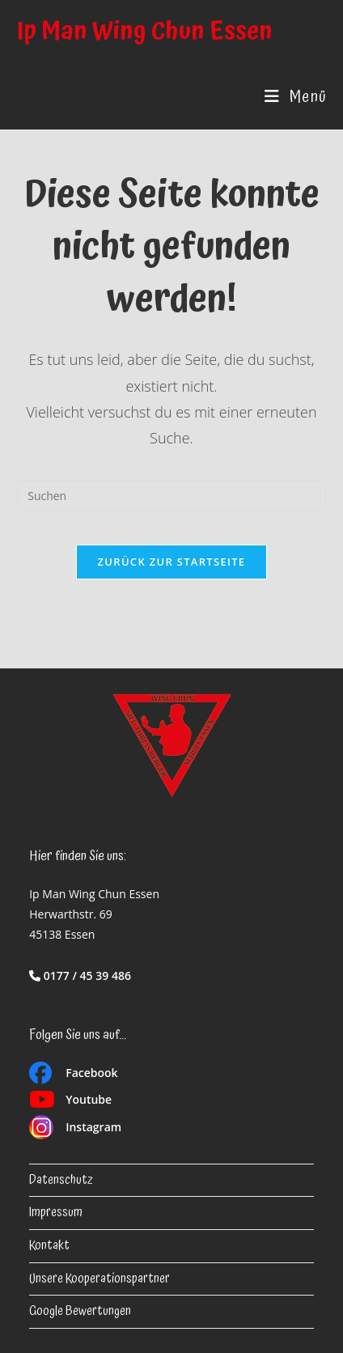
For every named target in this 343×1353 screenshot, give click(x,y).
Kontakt (49, 1246)
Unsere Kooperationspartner (99, 1279)
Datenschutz (61, 1180)
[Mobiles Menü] (295, 97)
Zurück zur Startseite (172, 561)
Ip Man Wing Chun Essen (145, 32)
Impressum (56, 1212)
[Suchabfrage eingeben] (171, 496)
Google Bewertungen (80, 1311)
